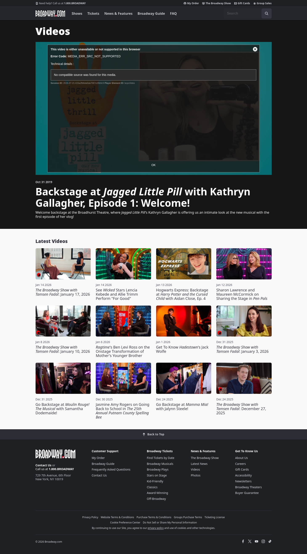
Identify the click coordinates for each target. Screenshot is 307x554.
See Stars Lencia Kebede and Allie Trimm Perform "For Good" (117, 294)
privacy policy (156, 528)
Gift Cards (242, 3)
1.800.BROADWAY (61, 3)
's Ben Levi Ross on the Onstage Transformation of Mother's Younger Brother (123, 351)
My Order (191, 3)
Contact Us (44, 465)
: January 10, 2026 (63, 349)
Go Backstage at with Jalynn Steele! (182, 406)
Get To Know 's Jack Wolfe (182, 349)
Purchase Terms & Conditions (154, 517)
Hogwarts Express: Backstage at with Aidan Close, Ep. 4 (182, 294)
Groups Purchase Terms (188, 517)
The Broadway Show (216, 3)
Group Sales (262, 3)
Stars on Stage (157, 475)
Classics (152, 487)
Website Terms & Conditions (117, 517)
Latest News (199, 464)
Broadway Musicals (160, 464)
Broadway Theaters (248, 487)
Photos (196, 475)
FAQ (173, 13)
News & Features (118, 13)
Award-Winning (157, 493)
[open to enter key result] (267, 13)
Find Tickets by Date (160, 458)
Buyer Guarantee (247, 493)
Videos (195, 469)
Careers (240, 464)
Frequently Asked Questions (111, 469)
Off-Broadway (156, 499)
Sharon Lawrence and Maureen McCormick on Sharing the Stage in (241, 294)
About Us (241, 458)
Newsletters (243, 481)
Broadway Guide (151, 13)
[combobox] (248, 13)
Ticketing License (215, 517)
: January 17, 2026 (63, 292)
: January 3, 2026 (242, 349)
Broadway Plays (158, 469)
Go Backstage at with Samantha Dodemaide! (62, 408)
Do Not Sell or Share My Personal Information (170, 522)
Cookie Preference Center (125, 522)
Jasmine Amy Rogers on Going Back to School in (122, 411)
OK (153, 165)
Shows (77, 13)
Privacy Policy (90, 517)
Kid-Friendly (155, 481)
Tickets (93, 13)
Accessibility (243, 475)
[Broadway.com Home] (50, 13)
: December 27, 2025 (241, 408)
